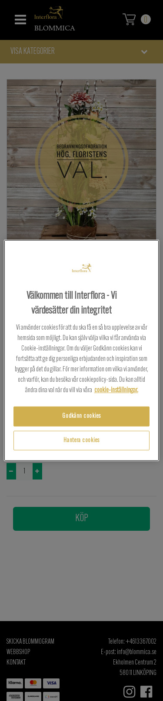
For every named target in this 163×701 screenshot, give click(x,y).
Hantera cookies (81, 440)
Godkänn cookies (81, 416)
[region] (81, 350)
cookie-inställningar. (116, 390)
